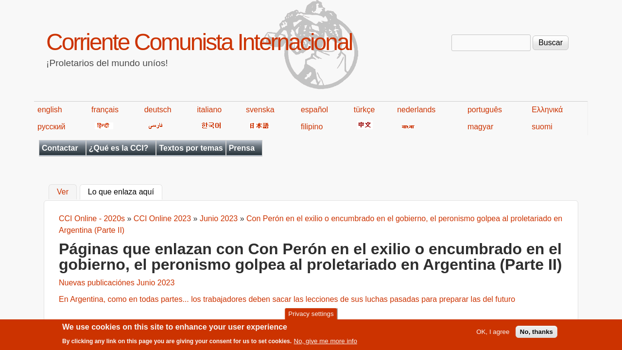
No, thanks (536, 333)
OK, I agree (492, 333)
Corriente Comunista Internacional (199, 42)
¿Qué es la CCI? (119, 148)
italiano (209, 109)
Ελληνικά (547, 109)
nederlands (416, 109)
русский (51, 126)
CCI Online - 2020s (92, 218)
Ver (63, 192)
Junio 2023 (219, 218)
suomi (542, 126)
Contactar (60, 148)
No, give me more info (325, 343)
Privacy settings (310, 315)
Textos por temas (191, 148)
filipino (312, 126)
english (49, 109)
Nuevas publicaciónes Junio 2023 (116, 283)
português (484, 109)
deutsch (158, 109)
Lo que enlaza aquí (125, 191)
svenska (260, 109)
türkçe (364, 109)
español (314, 109)
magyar (480, 126)
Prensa (242, 148)
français (105, 109)
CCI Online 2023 (162, 218)
